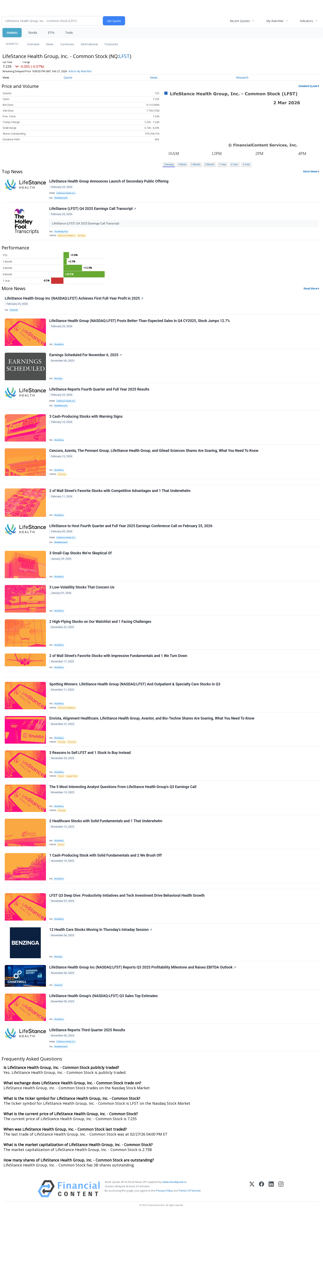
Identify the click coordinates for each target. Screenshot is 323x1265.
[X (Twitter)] (252, 1241)
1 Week (182, 164)
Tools (69, 33)
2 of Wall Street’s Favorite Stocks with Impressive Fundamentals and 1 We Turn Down (119, 684)
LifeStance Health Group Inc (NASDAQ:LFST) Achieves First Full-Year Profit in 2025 (74, 304)
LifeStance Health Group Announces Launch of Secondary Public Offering (109, 182)
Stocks (32, 33)
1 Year (222, 164)
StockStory (60, 352)
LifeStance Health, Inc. (67, 194)
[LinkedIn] (271, 1241)
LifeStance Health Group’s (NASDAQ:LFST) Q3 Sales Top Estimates (104, 1044)
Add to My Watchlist (79, 71)
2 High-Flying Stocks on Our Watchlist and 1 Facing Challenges (101, 648)
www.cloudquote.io (174, 1234)
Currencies (67, 44)
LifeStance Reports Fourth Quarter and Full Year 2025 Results (100, 400)
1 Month (195, 164)
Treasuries (111, 44)
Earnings (84, 239)
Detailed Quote (307, 86)
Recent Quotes (240, 21)
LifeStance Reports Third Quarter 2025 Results (88, 1080)
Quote (68, 77)
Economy (63, 489)
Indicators (306, 21)
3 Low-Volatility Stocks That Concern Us (82, 612)
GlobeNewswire (62, 199)
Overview (33, 44)
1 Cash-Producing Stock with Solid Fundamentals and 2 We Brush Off (106, 895)
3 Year (234, 164)
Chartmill (15, 316)
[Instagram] (281, 1241)
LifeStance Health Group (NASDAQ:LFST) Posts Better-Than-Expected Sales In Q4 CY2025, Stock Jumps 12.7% (140, 329)
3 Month (209, 164)
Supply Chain (74, 811)
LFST (124, 56)
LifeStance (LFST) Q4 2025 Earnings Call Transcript (93, 212)
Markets (12, 33)
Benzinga (59, 388)
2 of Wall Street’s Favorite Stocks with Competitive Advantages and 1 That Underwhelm (120, 509)
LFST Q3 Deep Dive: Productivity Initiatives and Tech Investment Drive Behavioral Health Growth (127, 939)
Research (242, 77)
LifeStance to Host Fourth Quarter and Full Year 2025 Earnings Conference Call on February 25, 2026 (131, 546)
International (89, 44)
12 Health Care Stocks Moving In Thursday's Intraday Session (101, 974)
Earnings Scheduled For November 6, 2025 (86, 364)
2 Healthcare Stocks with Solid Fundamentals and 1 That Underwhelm (106, 859)
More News (310, 171)
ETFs (51, 33)
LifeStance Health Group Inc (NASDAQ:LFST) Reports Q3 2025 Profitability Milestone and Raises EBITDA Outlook (143, 1014)
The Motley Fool (62, 235)
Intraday (169, 164)
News (50, 44)
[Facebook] (261, 1241)
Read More (310, 293)
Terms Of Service (190, 1242)
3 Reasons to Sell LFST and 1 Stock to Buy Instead (90, 788)
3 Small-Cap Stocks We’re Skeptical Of (81, 576)
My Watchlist (274, 21)
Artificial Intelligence (68, 239)
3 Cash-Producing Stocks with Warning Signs (86, 430)
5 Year (246, 164)
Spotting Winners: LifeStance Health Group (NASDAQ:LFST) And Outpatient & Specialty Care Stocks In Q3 (135, 716)
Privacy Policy (164, 1242)
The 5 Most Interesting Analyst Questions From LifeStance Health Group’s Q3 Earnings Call (123, 823)
